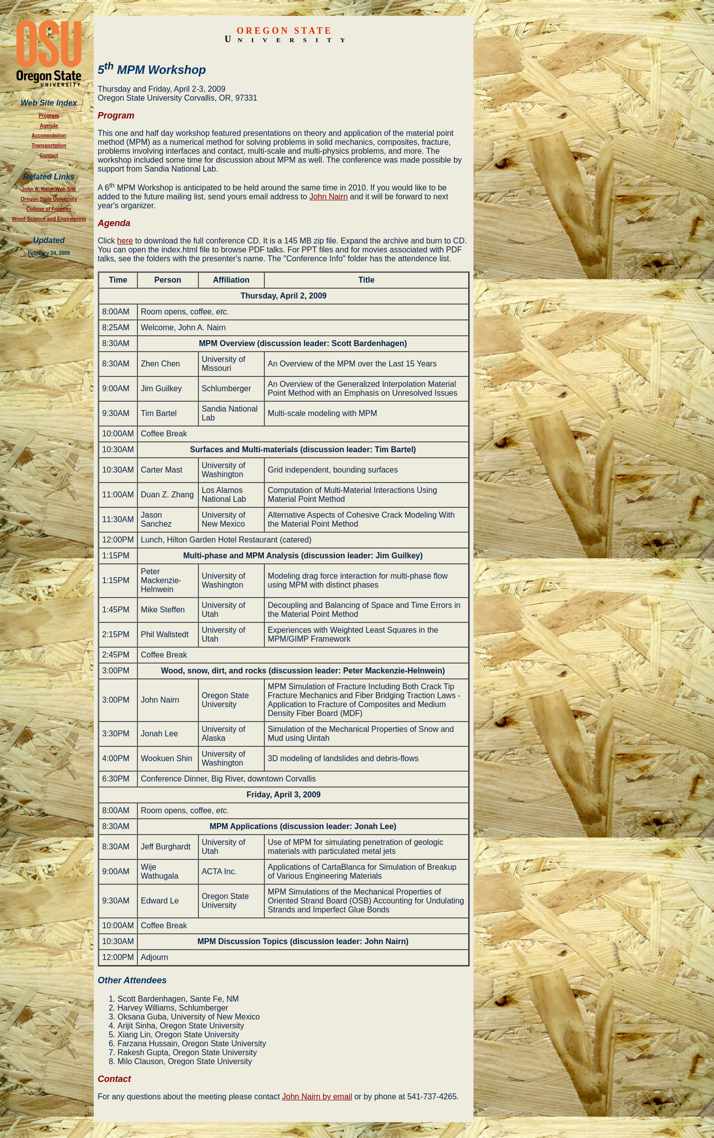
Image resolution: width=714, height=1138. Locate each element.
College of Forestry (48, 209)
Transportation (48, 145)
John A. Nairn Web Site (49, 189)
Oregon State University (49, 199)
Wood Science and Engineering (49, 219)
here (125, 241)
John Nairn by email (317, 1096)
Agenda (49, 125)
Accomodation (49, 135)
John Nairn (328, 196)
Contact (49, 155)
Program (49, 116)
